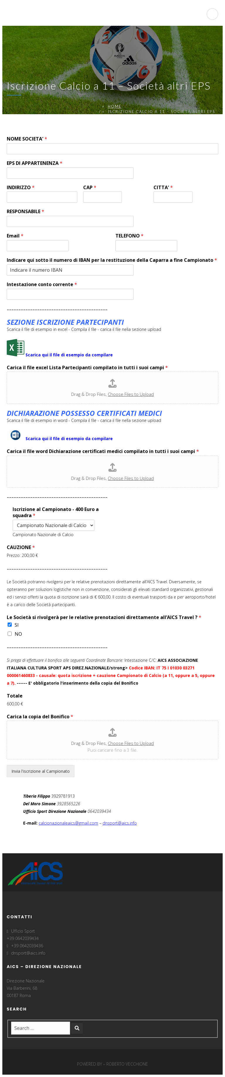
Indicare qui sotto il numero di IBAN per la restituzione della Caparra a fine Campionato (112, 260)
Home (115, 106)
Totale (15, 696)
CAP (89, 187)
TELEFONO (129, 236)
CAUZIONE (21, 547)
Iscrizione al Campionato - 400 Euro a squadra (56, 512)
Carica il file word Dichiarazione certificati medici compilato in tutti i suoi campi (103, 451)
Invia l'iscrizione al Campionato (40, 771)
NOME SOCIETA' (27, 139)
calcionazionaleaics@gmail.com (68, 823)
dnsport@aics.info (120, 823)
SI (17, 625)
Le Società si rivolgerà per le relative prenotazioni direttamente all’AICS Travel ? (104, 617)
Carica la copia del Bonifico (40, 717)
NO (18, 634)
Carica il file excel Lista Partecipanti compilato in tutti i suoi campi (87, 368)
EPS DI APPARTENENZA (34, 163)
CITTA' (163, 187)
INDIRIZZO (21, 187)
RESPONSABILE (25, 211)
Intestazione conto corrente (42, 284)
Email (15, 236)
